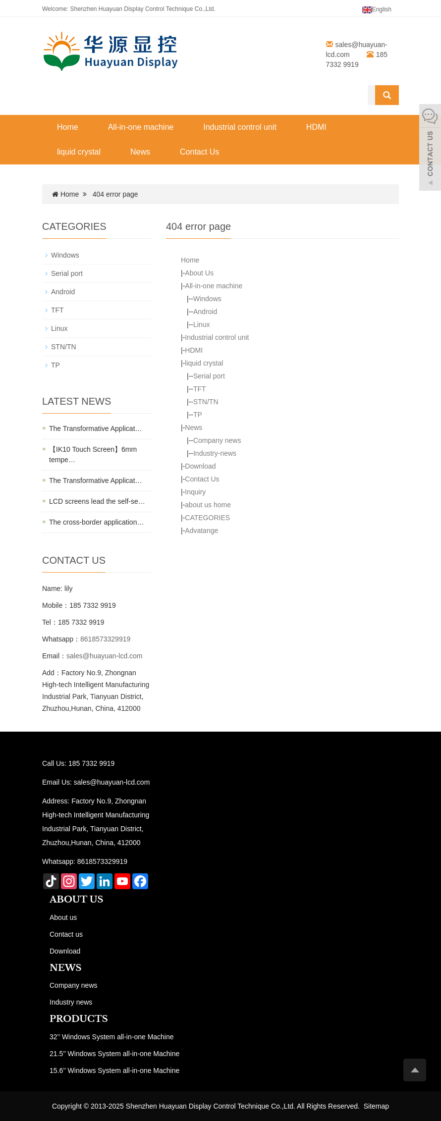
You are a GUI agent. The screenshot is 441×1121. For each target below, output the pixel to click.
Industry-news (214, 453)
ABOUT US (77, 899)
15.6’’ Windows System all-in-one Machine (114, 1070)
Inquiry (195, 492)
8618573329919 (105, 639)
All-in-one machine (141, 127)
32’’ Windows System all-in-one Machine (112, 1037)
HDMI (316, 127)
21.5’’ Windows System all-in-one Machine (114, 1054)
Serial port (209, 376)
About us (63, 917)
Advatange (201, 530)
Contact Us (199, 152)
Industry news (71, 1002)
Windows (207, 299)
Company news (217, 440)
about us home (208, 505)
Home (67, 127)
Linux (201, 324)
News (140, 152)
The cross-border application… (96, 522)
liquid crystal (79, 152)
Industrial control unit (239, 127)
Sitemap (376, 1106)
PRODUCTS (79, 1019)
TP (197, 415)
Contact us (66, 934)
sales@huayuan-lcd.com (104, 656)
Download (200, 466)
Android (205, 312)
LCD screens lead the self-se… (97, 501)
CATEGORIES (207, 518)
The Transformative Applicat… (95, 428)
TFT (199, 389)
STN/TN (206, 402)
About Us (199, 273)
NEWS (65, 967)
